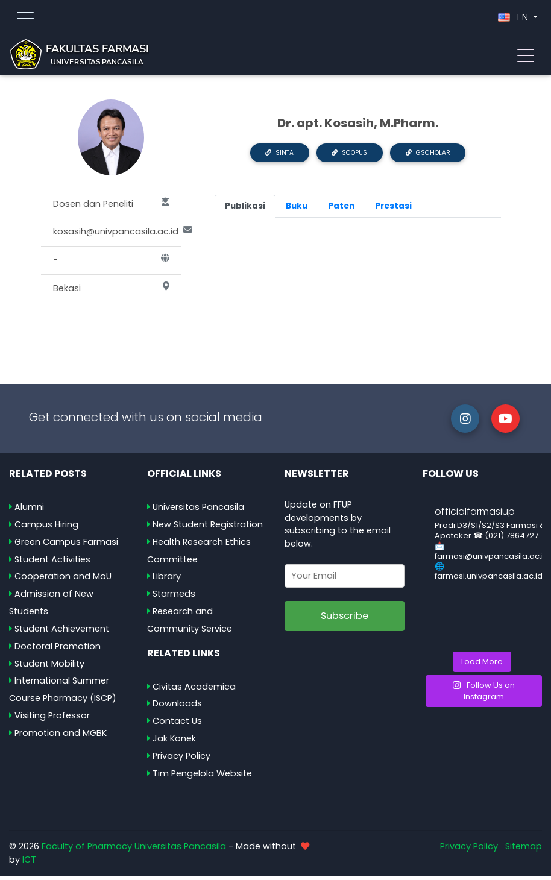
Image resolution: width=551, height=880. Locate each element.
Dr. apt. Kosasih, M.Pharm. (357, 126)
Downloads (177, 708)
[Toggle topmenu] (25, 19)
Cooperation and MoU (63, 580)
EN (514, 19)
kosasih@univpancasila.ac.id (117, 236)
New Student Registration (208, 528)
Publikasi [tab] (245, 209)
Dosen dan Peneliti (111, 208)
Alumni (29, 510)
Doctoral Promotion (57, 650)
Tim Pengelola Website (202, 777)
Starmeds (174, 597)
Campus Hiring (46, 528)
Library (167, 580)
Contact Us (177, 724)
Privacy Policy (181, 759)
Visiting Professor (52, 719)
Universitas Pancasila (198, 510)
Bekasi (111, 292)
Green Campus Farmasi (66, 545)
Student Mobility (49, 667)
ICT (29, 863)
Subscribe (344, 619)
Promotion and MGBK (60, 737)
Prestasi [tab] (393, 209)
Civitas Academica (194, 690)
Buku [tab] (296, 209)
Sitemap (523, 850)
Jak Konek (174, 742)
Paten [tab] (341, 209)
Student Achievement (61, 632)
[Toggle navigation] (525, 56)
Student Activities (52, 563)
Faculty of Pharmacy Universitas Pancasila (134, 850)
